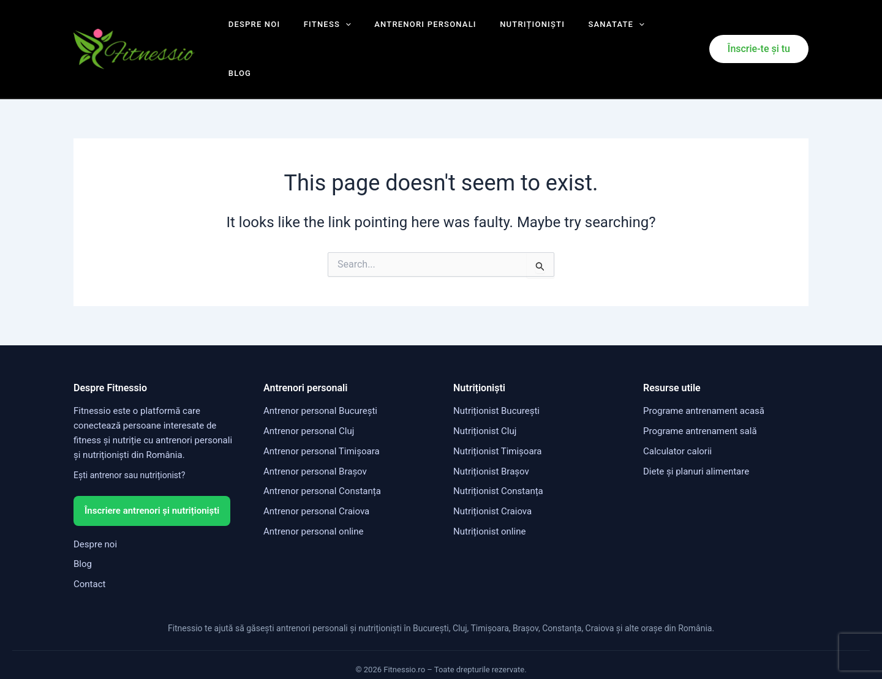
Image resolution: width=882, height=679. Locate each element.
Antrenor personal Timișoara (321, 413)
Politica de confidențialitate (446, 653)
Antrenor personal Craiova (316, 474)
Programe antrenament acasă (703, 374)
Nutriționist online (489, 494)
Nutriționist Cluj (484, 394)
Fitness (317, 30)
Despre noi (252, 30)
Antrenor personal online (313, 494)
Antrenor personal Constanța (322, 454)
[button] (759, 31)
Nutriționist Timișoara (497, 413)
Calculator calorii (677, 413)
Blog (639, 30)
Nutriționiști (507, 30)
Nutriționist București (496, 374)
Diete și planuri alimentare (696, 434)
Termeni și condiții (352, 653)
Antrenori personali (408, 30)
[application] (335, 30)
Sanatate (583, 30)
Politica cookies (534, 653)
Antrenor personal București (320, 374)
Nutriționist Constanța (498, 454)
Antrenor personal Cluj (308, 394)
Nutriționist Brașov (491, 434)
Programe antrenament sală (700, 394)
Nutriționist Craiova (492, 474)
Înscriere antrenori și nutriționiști (152, 473)
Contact (89, 546)
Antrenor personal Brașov (315, 434)
